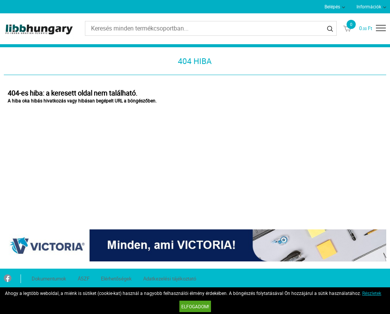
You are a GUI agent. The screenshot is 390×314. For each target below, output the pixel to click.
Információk (368, 6)
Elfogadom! (195, 306)
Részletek (371, 293)
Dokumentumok (49, 278)
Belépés (332, 6)
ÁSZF (84, 278)
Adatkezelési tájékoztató (169, 278)
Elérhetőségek (116, 278)
